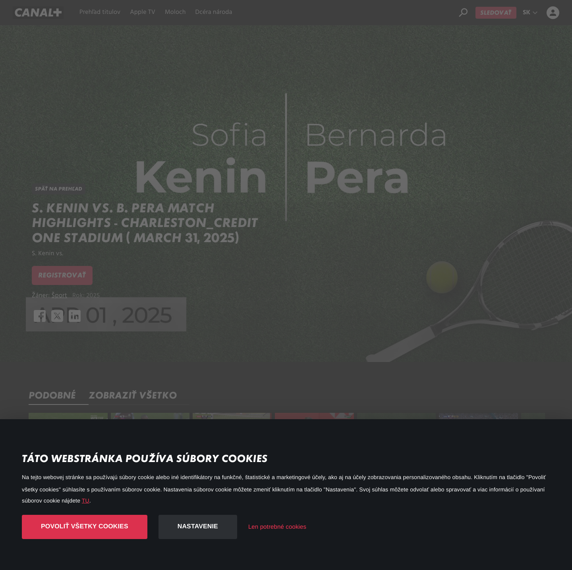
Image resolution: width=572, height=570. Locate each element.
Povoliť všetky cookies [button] (84, 526)
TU (85, 500)
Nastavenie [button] (198, 526)
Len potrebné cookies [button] (277, 527)
